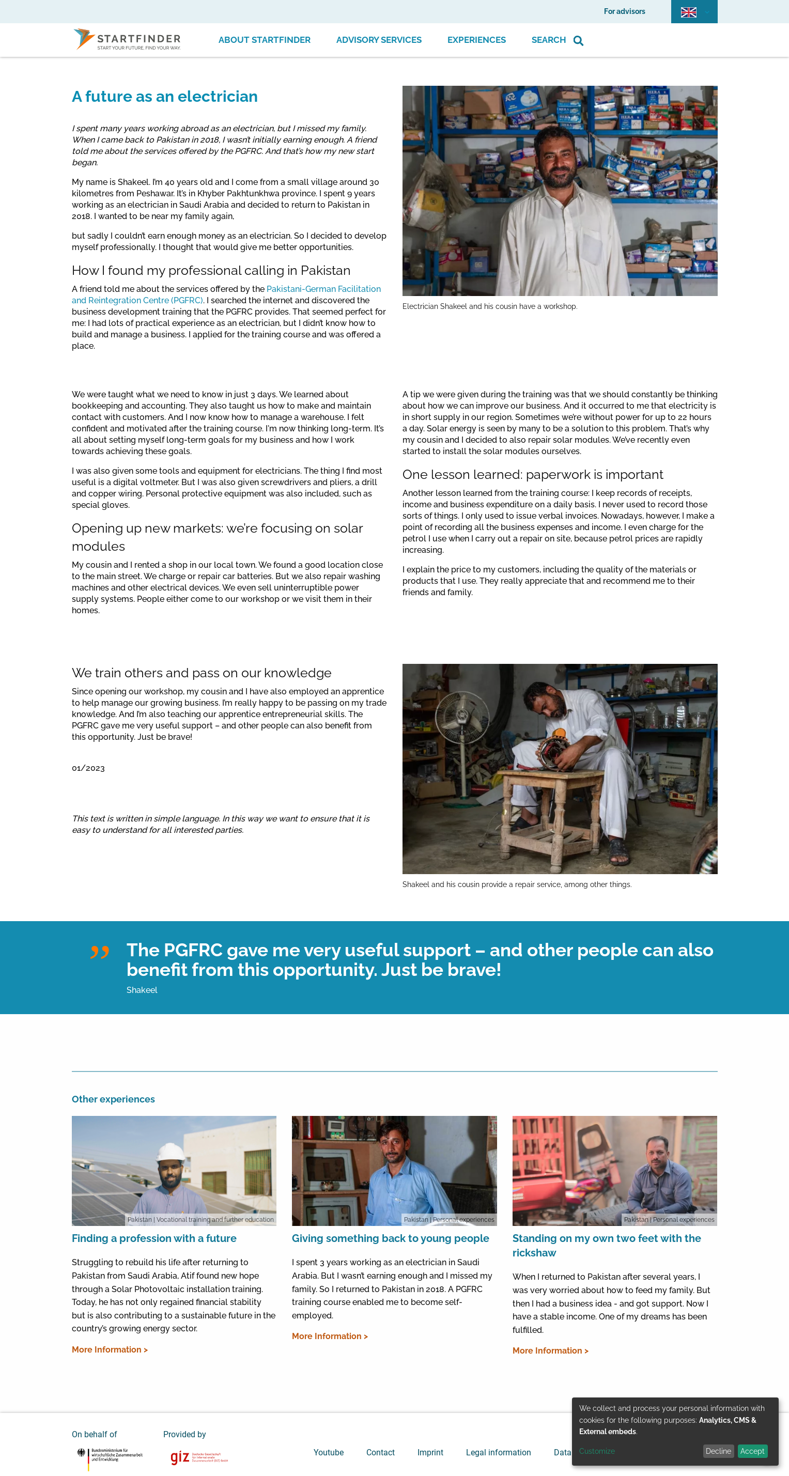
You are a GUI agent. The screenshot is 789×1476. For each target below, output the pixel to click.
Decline (718, 1451)
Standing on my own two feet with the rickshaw (607, 1245)
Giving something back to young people (390, 1238)
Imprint (430, 1452)
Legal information (498, 1452)
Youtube (329, 1452)
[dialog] (675, 1431)
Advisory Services (379, 40)
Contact (380, 1452)
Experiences (476, 40)
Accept (752, 1451)
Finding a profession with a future (154, 1238)
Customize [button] (597, 1451)
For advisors (624, 11)
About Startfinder (265, 40)
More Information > (110, 1350)
